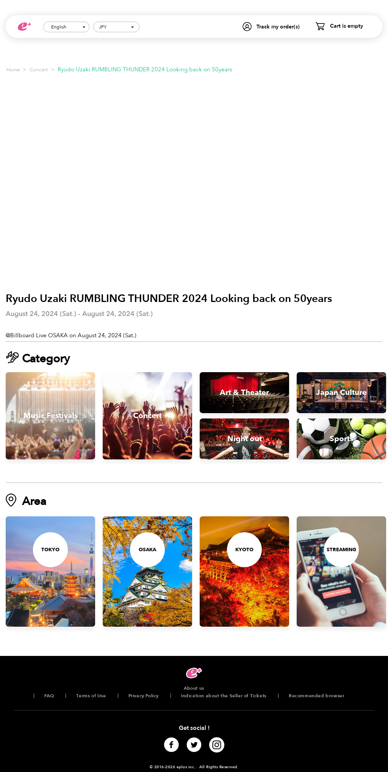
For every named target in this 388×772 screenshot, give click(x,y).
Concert (39, 69)
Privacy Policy (143, 696)
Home (13, 69)
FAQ (49, 696)
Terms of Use (91, 696)
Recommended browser (316, 696)
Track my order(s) (278, 26)
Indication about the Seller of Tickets (223, 696)
